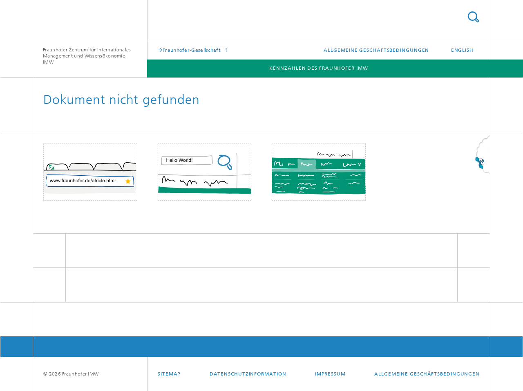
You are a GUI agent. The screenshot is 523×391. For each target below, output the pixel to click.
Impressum (330, 374)
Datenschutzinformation (248, 374)
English (462, 50)
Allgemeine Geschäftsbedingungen (376, 50)
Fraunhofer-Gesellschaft (192, 50)
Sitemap (169, 374)
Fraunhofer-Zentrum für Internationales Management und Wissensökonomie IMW (87, 56)
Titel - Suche (473, 17)
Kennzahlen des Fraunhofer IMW (318, 68)
